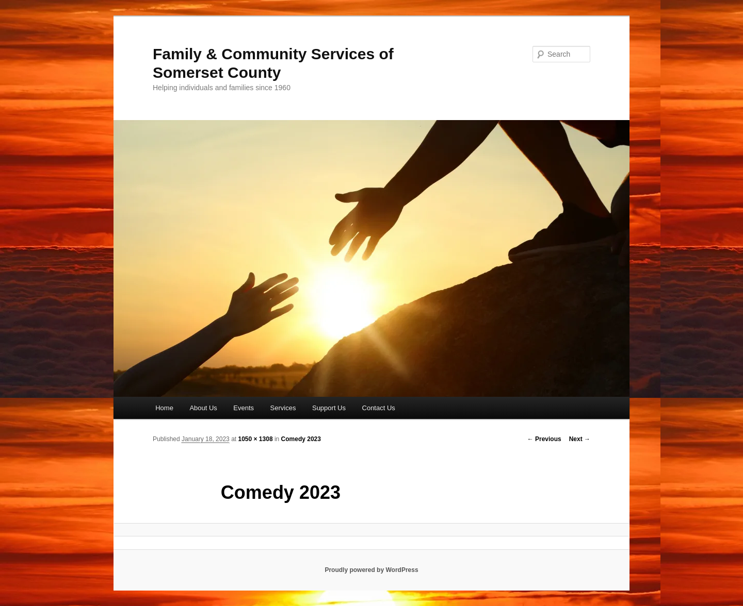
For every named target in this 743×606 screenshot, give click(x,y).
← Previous (544, 439)
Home (164, 408)
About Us (203, 408)
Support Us (329, 408)
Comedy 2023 (301, 439)
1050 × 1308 (255, 439)
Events (243, 408)
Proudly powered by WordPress (371, 570)
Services (283, 408)
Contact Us (378, 408)
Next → (579, 439)
